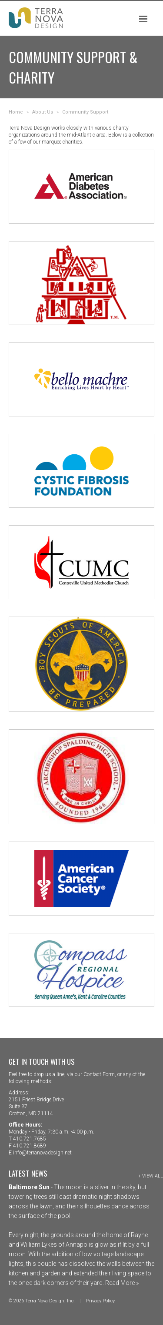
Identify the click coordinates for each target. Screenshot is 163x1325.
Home (16, 112)
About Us (42, 112)
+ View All (150, 1176)
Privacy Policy (100, 1301)
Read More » (121, 1282)
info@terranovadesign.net (42, 1153)
